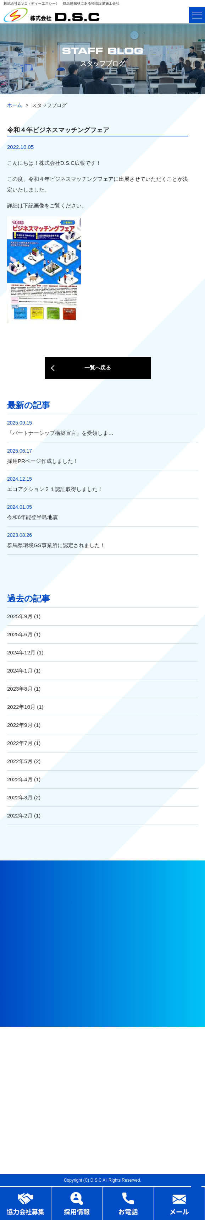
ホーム (14, 105)
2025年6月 (20, 634)
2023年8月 (20, 689)
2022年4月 (20, 779)
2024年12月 (21, 652)
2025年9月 (20, 616)
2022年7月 (20, 743)
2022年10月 (21, 707)
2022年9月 (20, 725)
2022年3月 (20, 797)
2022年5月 (20, 761)
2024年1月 (20, 671)
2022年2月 (20, 816)
